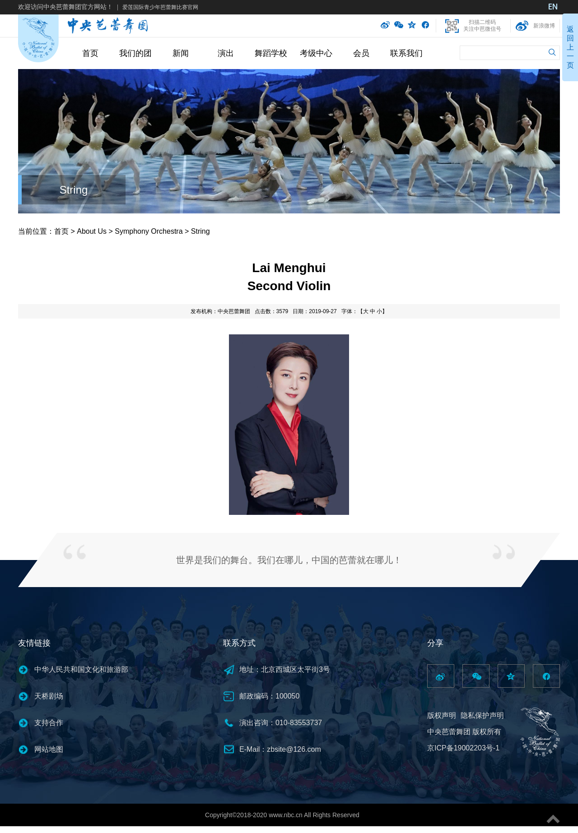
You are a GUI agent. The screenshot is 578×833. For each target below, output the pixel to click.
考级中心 (316, 53)
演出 (226, 53)
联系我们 (406, 53)
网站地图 (48, 749)
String (74, 190)
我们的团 (135, 53)
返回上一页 (570, 47)
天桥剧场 (48, 696)
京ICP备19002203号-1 (463, 748)
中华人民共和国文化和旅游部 (81, 669)
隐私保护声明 (482, 715)
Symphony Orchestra (148, 231)
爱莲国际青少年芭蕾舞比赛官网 (160, 7)
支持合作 (48, 723)
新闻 (180, 53)
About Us (92, 231)
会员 (361, 53)
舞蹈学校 (271, 53)
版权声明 (441, 715)
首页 (90, 53)
